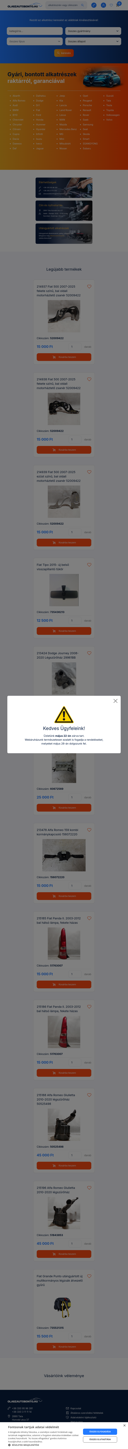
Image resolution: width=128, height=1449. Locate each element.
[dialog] (64, 1435)
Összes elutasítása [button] (100, 1439)
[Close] (115, 701)
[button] (44, 1445)
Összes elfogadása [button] (100, 1431)
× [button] (124, 1425)
